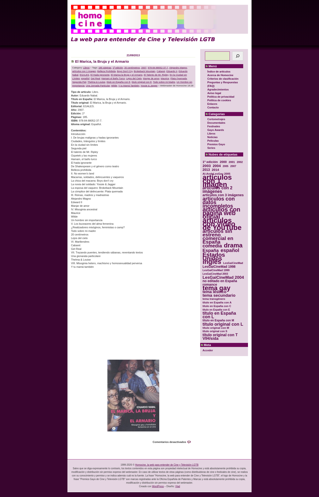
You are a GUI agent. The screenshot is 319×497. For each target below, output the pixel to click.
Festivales (213, 126)
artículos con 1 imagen (84, 71)
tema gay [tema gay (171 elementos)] (216, 288)
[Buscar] (237, 56)
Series (211, 147)
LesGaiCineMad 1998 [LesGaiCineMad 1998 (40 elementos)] (219, 266)
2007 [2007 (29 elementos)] (233, 166)
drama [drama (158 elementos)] (233, 245)
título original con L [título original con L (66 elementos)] (223, 324)
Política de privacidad (220, 96)
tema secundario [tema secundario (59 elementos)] (219, 295)
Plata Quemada (178, 78)
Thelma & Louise (96, 82)
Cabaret (161, 71)
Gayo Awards (215, 129)
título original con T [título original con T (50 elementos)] (220, 335)
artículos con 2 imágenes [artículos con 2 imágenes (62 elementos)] (217, 189)
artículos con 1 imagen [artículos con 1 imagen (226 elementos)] (217, 180)
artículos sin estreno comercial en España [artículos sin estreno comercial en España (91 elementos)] (218, 236)
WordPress (158, 486)
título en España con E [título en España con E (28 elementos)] (216, 309)
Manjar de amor (151, 78)
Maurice (165, 78)
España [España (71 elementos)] (211, 250)
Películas (213, 140)
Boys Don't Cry (124, 71)
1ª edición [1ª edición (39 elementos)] (210, 162)
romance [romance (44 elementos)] (210, 284)
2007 (143, 67)
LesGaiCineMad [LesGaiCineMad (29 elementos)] (233, 263)
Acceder (208, 350)
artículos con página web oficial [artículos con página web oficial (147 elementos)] (221, 213)
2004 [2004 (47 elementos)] (217, 166)
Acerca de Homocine (220, 75)
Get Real (95, 78)
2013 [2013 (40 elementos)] (206, 170)
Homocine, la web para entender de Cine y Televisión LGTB (166, 464)
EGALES (84, 74)
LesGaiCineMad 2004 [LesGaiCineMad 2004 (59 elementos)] (223, 277)
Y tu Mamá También (128, 85)
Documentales (216, 122)
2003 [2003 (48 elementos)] (207, 166)
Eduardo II (171, 71)
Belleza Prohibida (106, 71)
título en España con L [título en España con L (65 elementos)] (219, 315)
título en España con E (118, 82)
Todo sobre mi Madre (164, 82)
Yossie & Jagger (149, 85)
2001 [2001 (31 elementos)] (232, 161)
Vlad (177, 486)
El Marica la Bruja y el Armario (126, 74)
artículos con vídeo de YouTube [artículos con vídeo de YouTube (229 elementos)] (222, 223)
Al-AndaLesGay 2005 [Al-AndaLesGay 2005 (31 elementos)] (216, 173)
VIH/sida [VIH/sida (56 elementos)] (211, 338)
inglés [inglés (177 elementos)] (212, 262)
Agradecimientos (218, 89)
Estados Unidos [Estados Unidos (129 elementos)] (214, 256)
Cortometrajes (216, 119)
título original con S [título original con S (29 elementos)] (215, 331)
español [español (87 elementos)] (229, 250)
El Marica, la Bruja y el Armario (102, 61)
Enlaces (212, 103)
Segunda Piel (79, 82)
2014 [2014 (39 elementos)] (215, 170)
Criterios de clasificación (222, 78)
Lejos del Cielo (134, 78)
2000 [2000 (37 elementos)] (223, 162)
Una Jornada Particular (98, 85)
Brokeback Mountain (144, 71)
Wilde (114, 85)
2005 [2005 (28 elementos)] (225, 166)
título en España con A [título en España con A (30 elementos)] (217, 302)
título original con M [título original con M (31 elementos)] (216, 327)
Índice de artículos (219, 71)
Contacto (213, 107)
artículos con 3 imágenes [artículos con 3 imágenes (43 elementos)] (223, 195)
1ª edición (118, 67)
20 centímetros (132, 67)
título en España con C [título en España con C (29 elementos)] (217, 306)
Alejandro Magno (178, 67)
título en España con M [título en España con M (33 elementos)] (218, 320)
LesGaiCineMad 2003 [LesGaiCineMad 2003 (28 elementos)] (215, 273)
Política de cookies (219, 100)
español (85, 78)
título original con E (142, 82)
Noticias (212, 137)
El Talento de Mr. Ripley (156, 74)
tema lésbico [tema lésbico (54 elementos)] (214, 292)
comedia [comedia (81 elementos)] (212, 246)
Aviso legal (214, 93)
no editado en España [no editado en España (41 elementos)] (220, 281)
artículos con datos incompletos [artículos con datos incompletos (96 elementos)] (219, 202)
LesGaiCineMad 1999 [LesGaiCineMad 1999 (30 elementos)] (216, 270)
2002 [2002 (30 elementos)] (240, 162)
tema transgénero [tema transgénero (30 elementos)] (214, 298)
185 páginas (105, 67)
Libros (211, 133)
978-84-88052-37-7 (158, 67)
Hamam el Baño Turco (113, 78)
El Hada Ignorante (100, 74)
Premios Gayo (216, 144)
